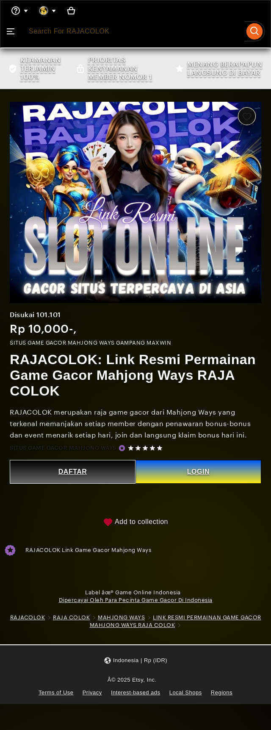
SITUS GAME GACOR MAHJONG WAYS (63, 447)
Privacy (92, 692)
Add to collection (135, 522)
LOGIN (198, 471)
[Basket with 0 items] (71, 10)
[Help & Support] (19, 10)
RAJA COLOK (82, 617)
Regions (222, 692)
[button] (135, 661)
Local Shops (185, 692)
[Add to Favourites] (246, 116)
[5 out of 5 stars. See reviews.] (147, 447)
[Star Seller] (122, 447)
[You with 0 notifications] (47, 10)
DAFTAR (72, 471)
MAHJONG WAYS (132, 617)
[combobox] (132, 31)
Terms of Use (55, 692)
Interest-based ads (135, 692)
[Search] (254, 31)
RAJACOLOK (38, 617)
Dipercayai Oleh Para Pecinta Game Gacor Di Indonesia (136, 599)
